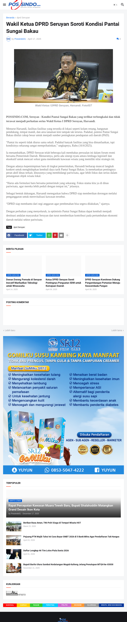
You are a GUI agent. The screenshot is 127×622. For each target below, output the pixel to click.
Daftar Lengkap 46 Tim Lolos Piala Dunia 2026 (46, 550)
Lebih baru (10, 330)
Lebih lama (117, 330)
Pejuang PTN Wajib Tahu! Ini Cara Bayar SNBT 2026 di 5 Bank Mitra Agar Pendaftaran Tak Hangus (71, 536)
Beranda (10, 18)
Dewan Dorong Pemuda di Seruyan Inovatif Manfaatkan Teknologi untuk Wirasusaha (24, 282)
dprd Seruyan (23, 18)
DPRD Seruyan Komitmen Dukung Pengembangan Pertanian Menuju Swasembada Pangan (102, 282)
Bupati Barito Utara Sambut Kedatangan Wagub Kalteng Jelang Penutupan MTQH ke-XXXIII (68, 564)
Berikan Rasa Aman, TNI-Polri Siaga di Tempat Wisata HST (52, 522)
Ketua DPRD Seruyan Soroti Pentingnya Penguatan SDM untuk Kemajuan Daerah (63, 282)
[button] (4, 4)
